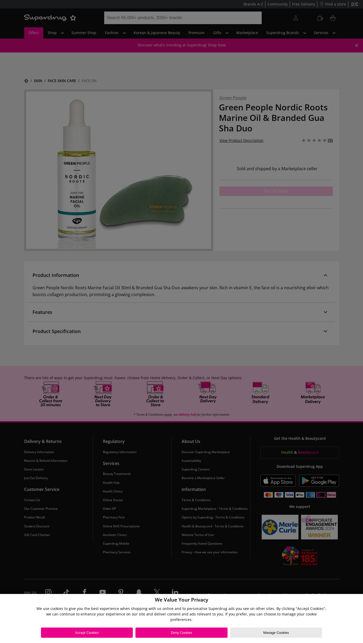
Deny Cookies (181, 633)
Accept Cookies (87, 633)
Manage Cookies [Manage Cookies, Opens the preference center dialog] (276, 633)
